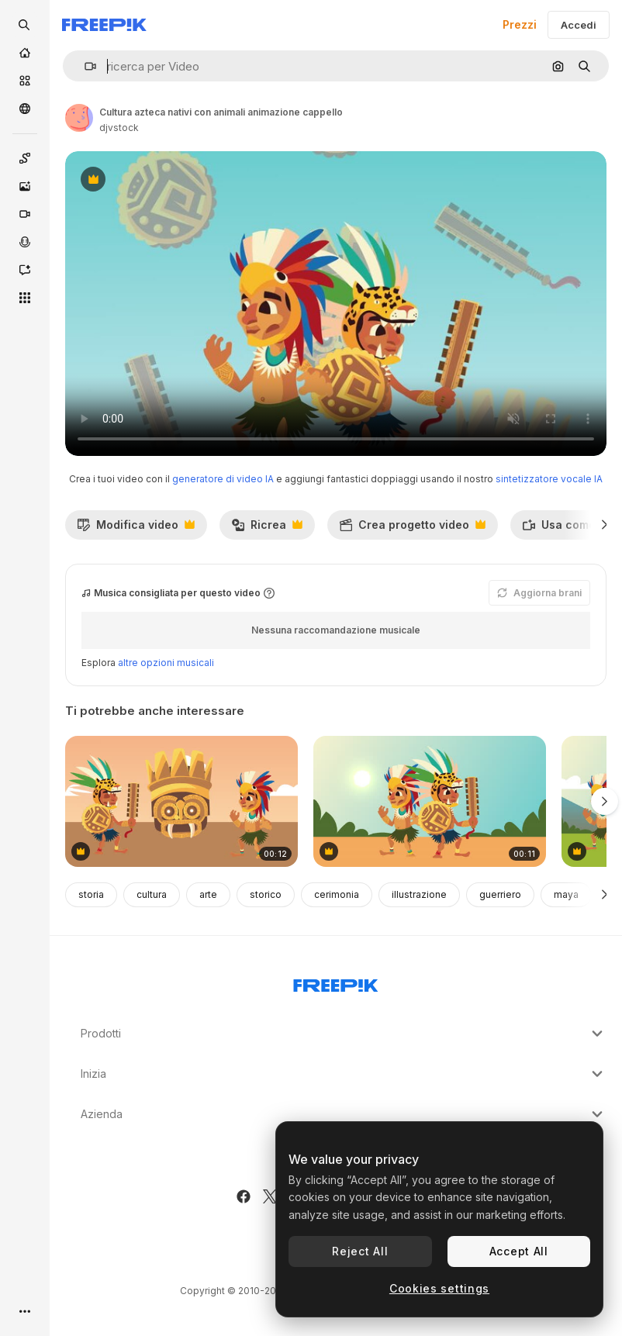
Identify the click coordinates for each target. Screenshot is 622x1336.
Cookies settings (439, 1288)
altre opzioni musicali (166, 662)
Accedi (578, 25)
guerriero (500, 894)
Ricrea (266, 529)
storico (266, 894)
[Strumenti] (24, 297)
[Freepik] (104, 25)
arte (208, 894)
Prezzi (520, 24)
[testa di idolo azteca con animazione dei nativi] (181, 801)
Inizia (343, 1074)
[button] (84, 66)
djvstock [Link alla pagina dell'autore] (119, 127)
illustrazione (419, 894)
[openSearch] (24, 24)
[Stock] (24, 80)
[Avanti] (604, 525)
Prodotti (343, 1033)
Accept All (518, 1251)
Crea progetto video (412, 529)
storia (91, 894)
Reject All (360, 1251)
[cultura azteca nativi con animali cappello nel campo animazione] (429, 801)
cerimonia (336, 894)
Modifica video (136, 529)
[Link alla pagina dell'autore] (79, 118)
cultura (151, 894)
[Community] (24, 108)
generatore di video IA (223, 479)
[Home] (24, 52)
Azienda (343, 1114)
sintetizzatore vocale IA (549, 479)
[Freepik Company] (335, 982)
